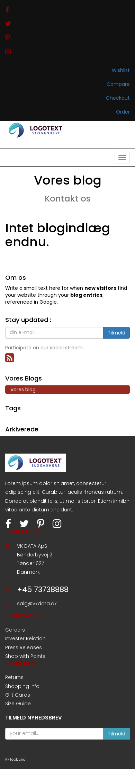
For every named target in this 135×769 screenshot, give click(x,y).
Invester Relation (25, 638)
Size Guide (18, 703)
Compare (118, 84)
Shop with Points (25, 656)
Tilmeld (116, 332)
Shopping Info (22, 686)
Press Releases (23, 647)
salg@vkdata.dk (37, 603)
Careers (15, 629)
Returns (14, 677)
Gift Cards (17, 694)
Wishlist (121, 70)
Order (123, 111)
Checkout (118, 98)
